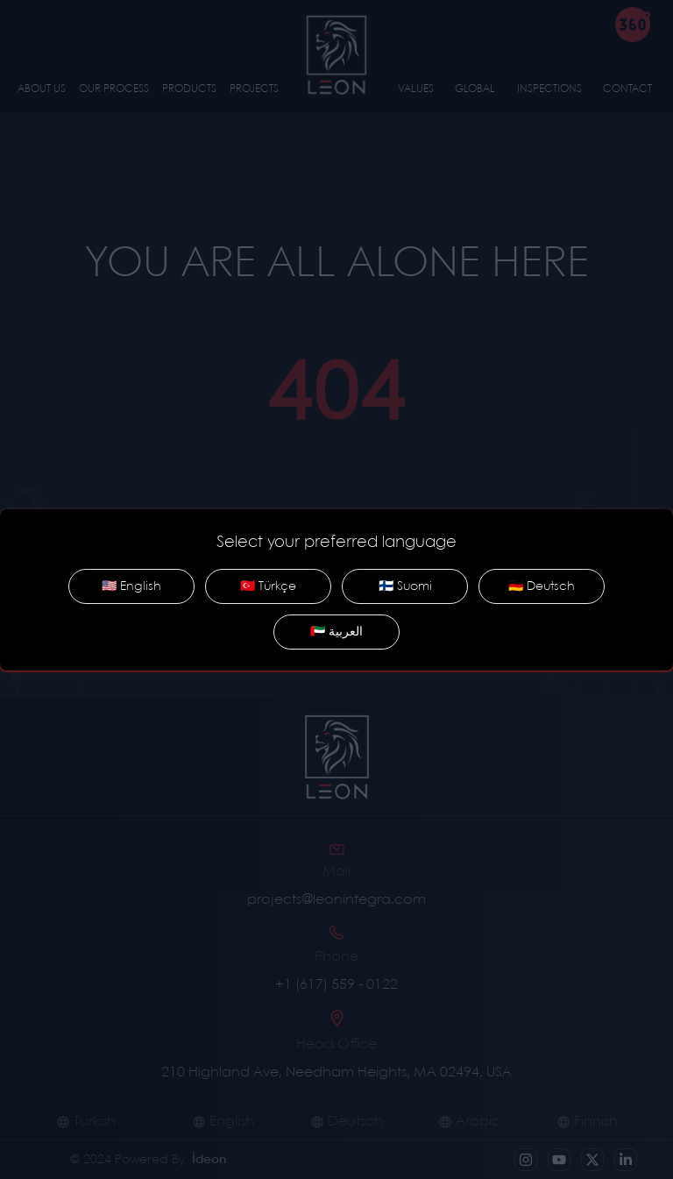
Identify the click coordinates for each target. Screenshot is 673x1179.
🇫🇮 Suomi (405, 586)
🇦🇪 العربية (336, 632)
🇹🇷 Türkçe (268, 586)
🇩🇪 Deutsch (541, 586)
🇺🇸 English (131, 586)
